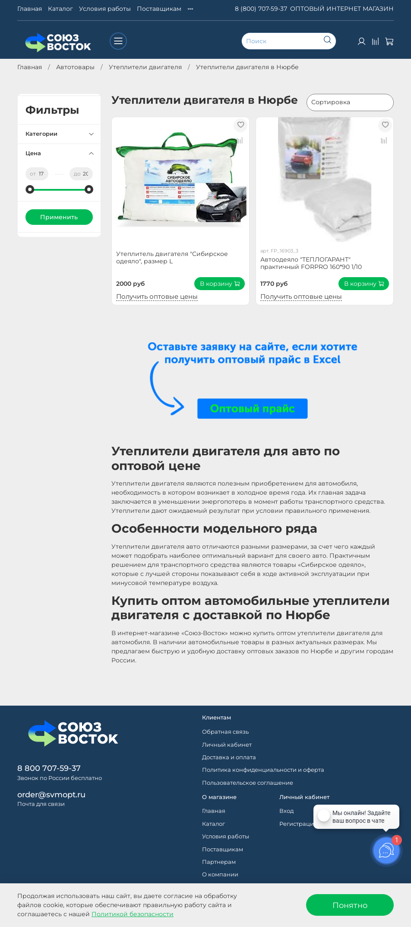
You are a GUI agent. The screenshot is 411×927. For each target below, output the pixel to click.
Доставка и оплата (229, 757)
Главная (29, 9)
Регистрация (298, 824)
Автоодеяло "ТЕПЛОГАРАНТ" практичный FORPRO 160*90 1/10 (311, 263)
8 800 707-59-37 (49, 768)
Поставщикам (159, 9)
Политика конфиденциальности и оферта (263, 770)
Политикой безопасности (133, 914)
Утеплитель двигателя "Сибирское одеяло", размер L (172, 257)
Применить (59, 217)
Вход (286, 811)
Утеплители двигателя (145, 67)
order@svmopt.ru (51, 794)
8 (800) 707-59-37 (261, 9)
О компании (220, 874)
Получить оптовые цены (157, 296)
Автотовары (75, 67)
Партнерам (219, 862)
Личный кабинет (227, 745)
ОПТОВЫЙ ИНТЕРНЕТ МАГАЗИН (342, 9)
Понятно (349, 905)
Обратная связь (225, 732)
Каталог (60, 9)
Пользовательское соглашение (247, 783)
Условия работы (105, 9)
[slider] (29, 189)
